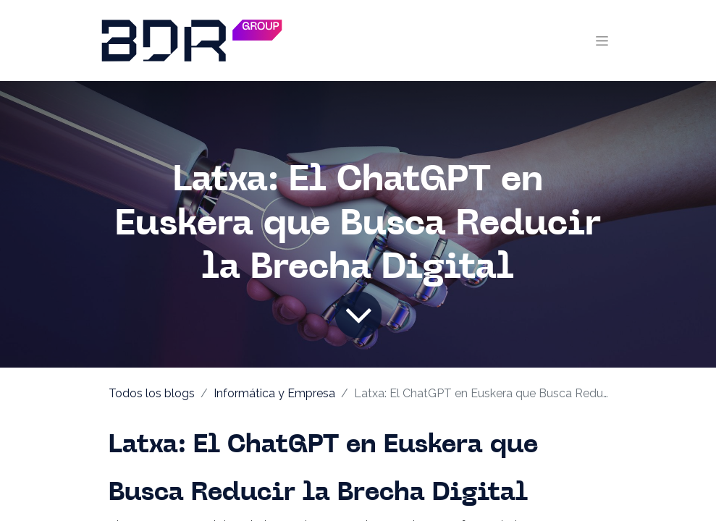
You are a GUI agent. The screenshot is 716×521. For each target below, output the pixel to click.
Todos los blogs (152, 393)
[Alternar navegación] (602, 40)
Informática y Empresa (274, 393)
